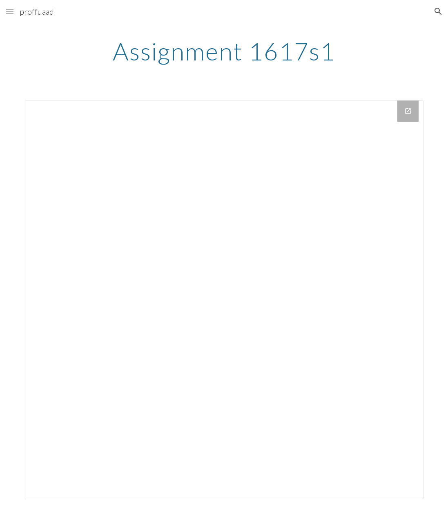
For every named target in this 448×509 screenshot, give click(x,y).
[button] (10, 11)
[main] (224, 51)
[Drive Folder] (224, 299)
